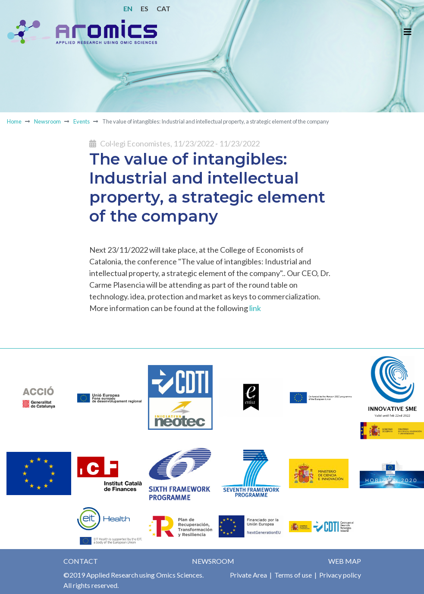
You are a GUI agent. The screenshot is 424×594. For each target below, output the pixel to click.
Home (14, 121)
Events (81, 121)
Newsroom (47, 121)
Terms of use (292, 575)
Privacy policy (339, 575)
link (255, 308)
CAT (163, 8)
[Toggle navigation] (407, 31)
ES (144, 8)
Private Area (248, 575)
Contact (80, 561)
